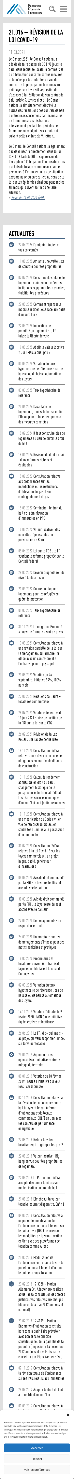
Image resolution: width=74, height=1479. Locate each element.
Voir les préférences (37, 1469)
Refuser (37, 1458)
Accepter (37, 1448)
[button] (68, 1415)
